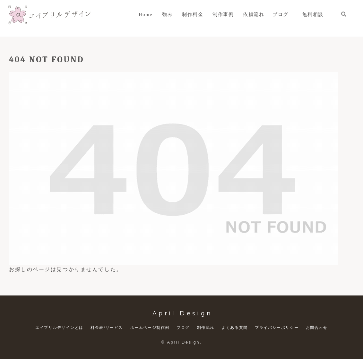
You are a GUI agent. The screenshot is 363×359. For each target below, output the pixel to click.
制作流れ (205, 327)
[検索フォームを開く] (344, 14)
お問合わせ (317, 327)
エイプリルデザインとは (59, 327)
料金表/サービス (107, 327)
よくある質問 (234, 327)
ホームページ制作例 (149, 327)
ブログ (183, 327)
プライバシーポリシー (276, 327)
